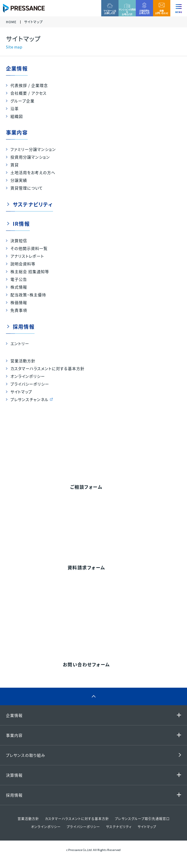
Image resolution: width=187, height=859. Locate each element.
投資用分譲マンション (30, 157)
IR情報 (21, 223)
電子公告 (18, 279)
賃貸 (14, 164)
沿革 (14, 108)
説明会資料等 (22, 264)
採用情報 (24, 326)
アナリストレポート (27, 256)
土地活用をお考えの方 (144, 12)
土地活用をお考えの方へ (32, 172)
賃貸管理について (26, 188)
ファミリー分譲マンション (33, 149)
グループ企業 (22, 101)
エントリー (19, 343)
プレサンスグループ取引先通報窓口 (142, 818)
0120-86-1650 (100, 629)
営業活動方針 (22, 360)
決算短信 (18, 240)
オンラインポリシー (27, 376)
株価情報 (18, 302)
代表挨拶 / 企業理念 (29, 85)
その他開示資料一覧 (29, 248)
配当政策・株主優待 (28, 294)
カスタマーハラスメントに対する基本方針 (47, 368)
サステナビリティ (33, 204)
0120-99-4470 (100, 445)
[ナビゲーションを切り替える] (178, 8)
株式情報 (18, 287)
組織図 (16, 116)
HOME (11, 22)
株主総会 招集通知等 (29, 271)
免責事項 (18, 310)
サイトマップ (21, 391)
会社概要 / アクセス (28, 93)
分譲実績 (18, 180)
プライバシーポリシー (29, 384)
